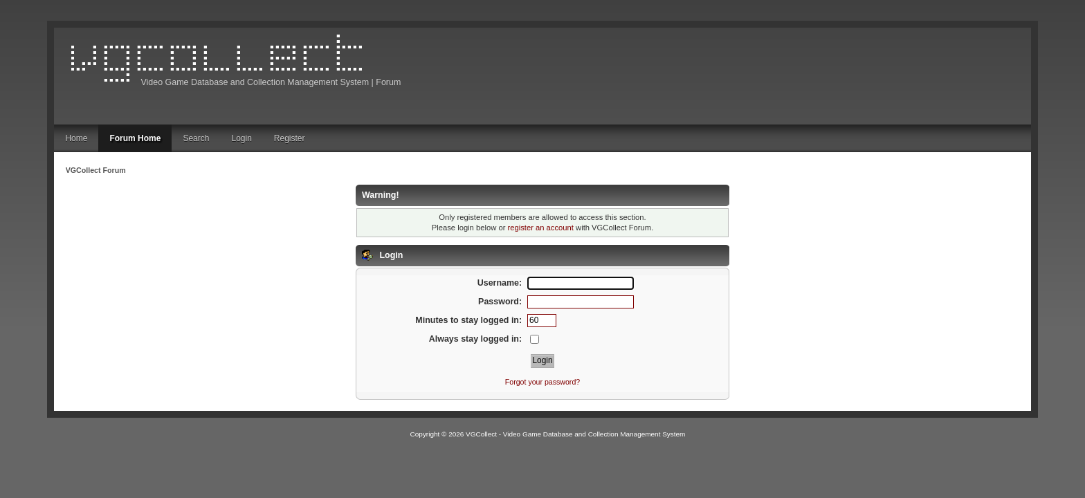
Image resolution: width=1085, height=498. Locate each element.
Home (76, 138)
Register (289, 138)
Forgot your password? (542, 382)
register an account (541, 227)
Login (241, 138)
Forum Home (135, 138)
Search (196, 138)
